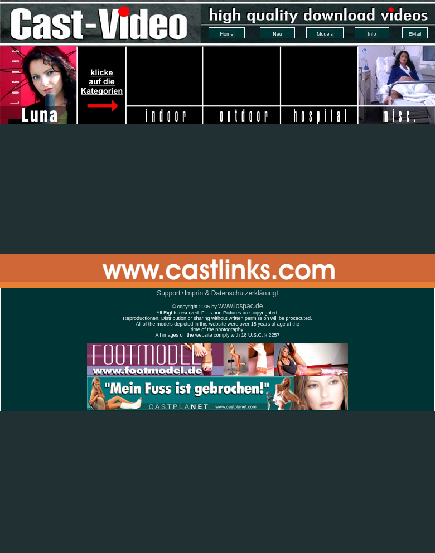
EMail (415, 34)
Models (325, 34)
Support (168, 293)
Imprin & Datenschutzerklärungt (231, 293)
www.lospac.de (240, 306)
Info (372, 34)
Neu (277, 34)
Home (226, 34)
